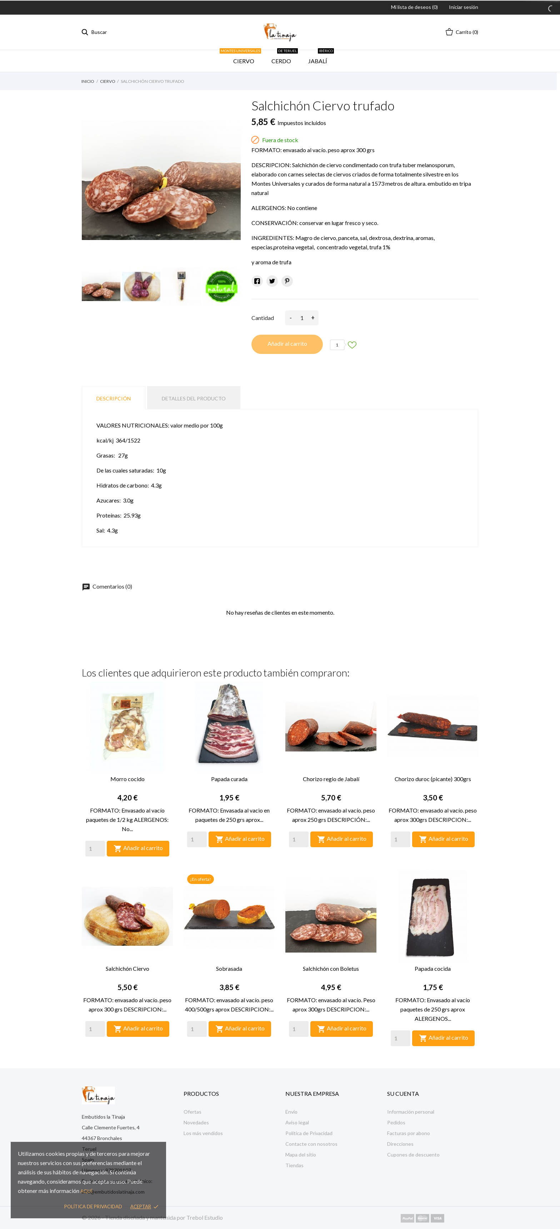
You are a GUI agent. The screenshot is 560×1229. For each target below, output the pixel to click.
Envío (291, 1112)
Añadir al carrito (287, 343)
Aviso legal (297, 1122)
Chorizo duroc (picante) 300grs (433, 778)
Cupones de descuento (413, 1154)
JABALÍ (321, 57)
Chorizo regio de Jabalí (331, 778)
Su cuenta (403, 1093)
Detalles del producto (194, 398)
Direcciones (400, 1144)
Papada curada (229, 778)
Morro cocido (127, 778)
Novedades (196, 1122)
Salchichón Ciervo (127, 968)
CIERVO (243, 57)
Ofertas (192, 1112)
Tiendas (294, 1165)
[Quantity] (95, 848)
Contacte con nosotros (311, 1144)
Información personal (410, 1112)
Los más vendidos (203, 1133)
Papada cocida (433, 968)
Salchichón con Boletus (331, 968)
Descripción (113, 398)
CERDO (284, 57)
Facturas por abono (408, 1133)
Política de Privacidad (308, 1133)
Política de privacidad (93, 1206)
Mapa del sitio (300, 1154)
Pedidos (396, 1122)
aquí (86, 1191)
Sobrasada (229, 968)
